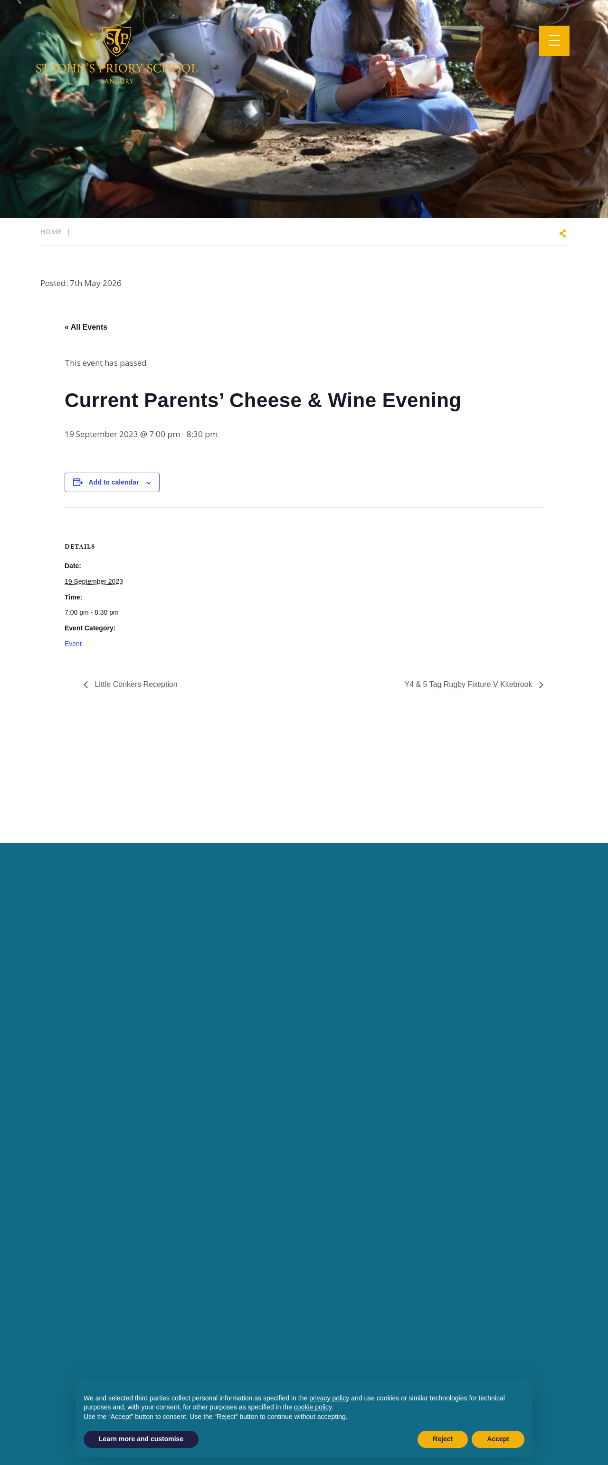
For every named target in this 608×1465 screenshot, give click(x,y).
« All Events (86, 327)
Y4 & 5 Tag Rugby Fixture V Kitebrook (469, 684)
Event (73, 643)
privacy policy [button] (329, 1398)
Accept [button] (498, 1439)
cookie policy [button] (313, 1407)
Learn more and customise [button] (141, 1439)
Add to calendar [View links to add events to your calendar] (114, 482)
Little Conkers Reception (135, 684)
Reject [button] (443, 1439)
